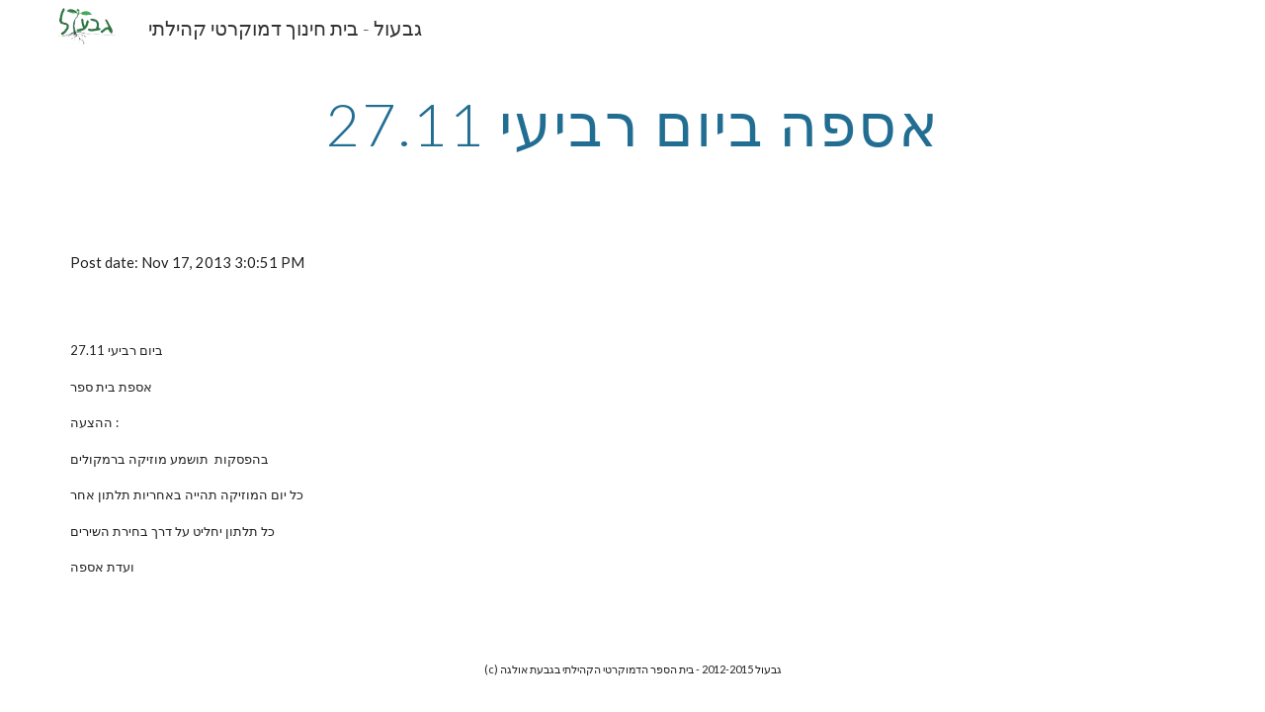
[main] (632, 123)
